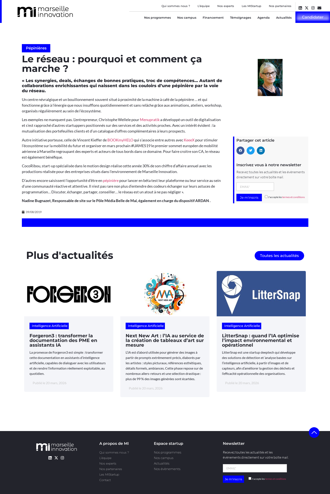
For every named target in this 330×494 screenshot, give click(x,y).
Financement (213, 18)
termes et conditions (293, 197)
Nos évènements (167, 469)
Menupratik (150, 119)
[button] (240, 151)
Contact (105, 480)
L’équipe (204, 6)
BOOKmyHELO (120, 140)
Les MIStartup (251, 6)
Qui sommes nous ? (175, 6)
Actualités (284, 18)
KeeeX (189, 140)
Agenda (263, 18)
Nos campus (186, 18)
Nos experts (225, 6)
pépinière (111, 180)
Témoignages (240, 18)
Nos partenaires (280, 6)
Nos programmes (157, 18)
